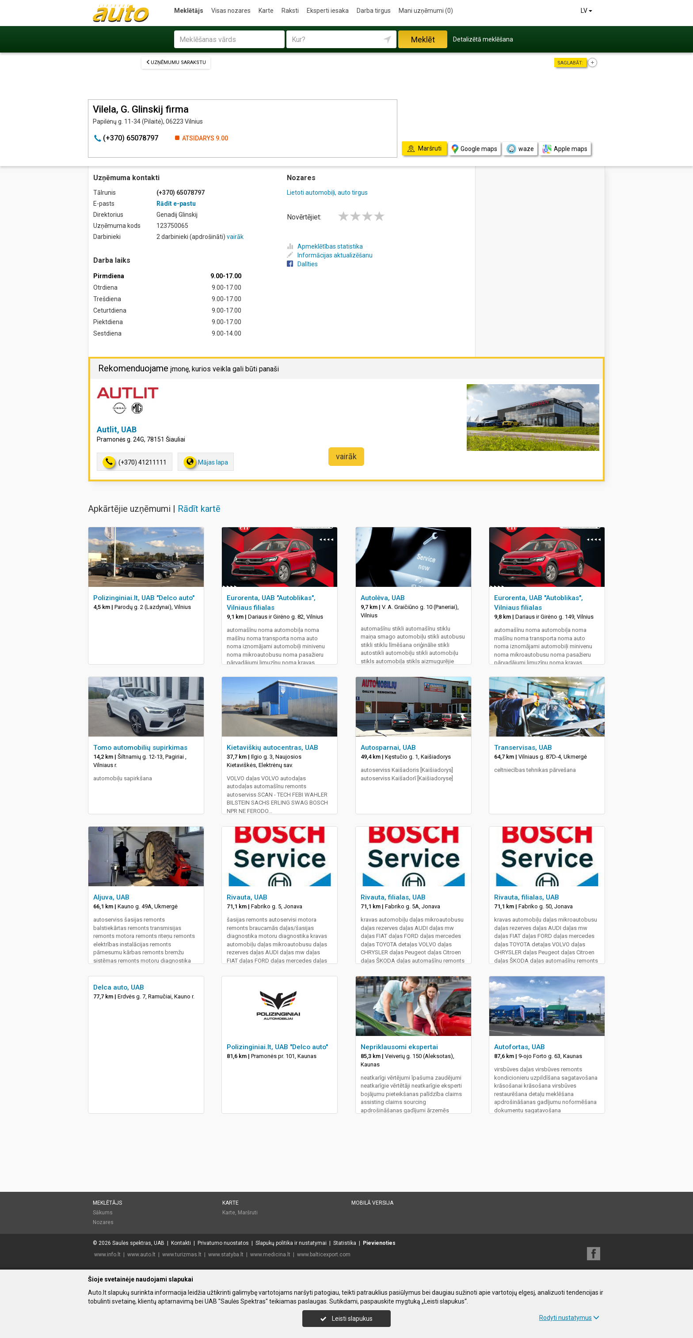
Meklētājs (188, 10)
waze (520, 149)
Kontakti (181, 1243)
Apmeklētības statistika (325, 246)
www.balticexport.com (323, 1254)
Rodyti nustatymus (569, 1317)
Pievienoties (379, 1243)
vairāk (235, 236)
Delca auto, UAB (118, 987)
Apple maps (564, 149)
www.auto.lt (141, 1254)
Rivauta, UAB (247, 897)
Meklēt (423, 39)
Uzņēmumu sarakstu (176, 62)
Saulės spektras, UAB (138, 1243)
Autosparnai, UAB (388, 748)
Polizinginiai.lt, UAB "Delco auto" (143, 598)
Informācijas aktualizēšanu (330, 255)
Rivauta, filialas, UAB (393, 897)
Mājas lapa (205, 462)
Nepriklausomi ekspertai (399, 1047)
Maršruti (248, 1212)
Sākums (103, 1212)
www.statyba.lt (226, 1254)
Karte (266, 10)
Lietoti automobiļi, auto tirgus (327, 192)
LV (587, 10)
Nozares (103, 1222)
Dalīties (302, 264)
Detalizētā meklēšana (483, 39)
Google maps (474, 149)
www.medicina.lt (270, 1254)
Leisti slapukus (346, 1318)
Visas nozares (231, 10)
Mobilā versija (372, 1203)
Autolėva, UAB (383, 598)
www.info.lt (107, 1254)
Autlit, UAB (117, 429)
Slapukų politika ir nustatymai (291, 1243)
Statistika (344, 1243)
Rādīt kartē (199, 508)
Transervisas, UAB (523, 748)
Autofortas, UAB (519, 1047)
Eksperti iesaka (328, 10)
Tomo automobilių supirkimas (140, 748)
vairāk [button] (346, 456)
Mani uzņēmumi (426, 10)
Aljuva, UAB (111, 897)
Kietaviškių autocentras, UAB (272, 748)
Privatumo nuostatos (223, 1243)
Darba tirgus (374, 10)
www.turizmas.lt (182, 1254)
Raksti (290, 10)
